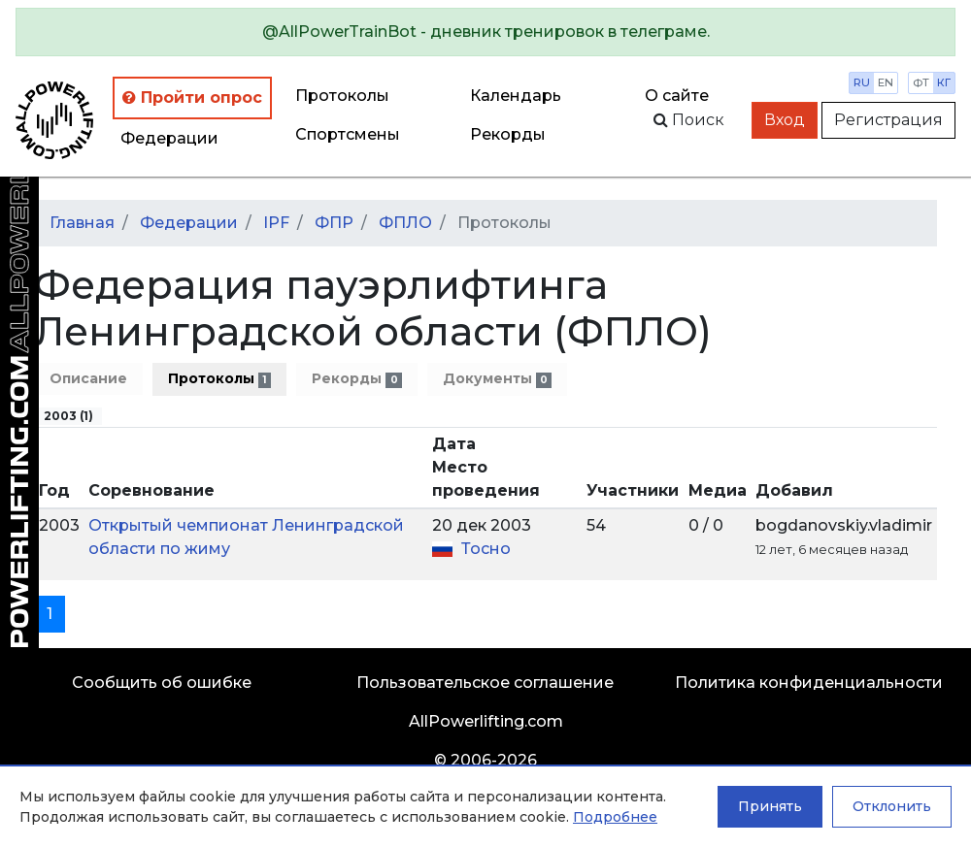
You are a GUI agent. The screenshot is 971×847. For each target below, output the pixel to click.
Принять (770, 806)
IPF (276, 222)
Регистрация (888, 120)
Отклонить (892, 806)
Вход (784, 120)
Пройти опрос (192, 97)
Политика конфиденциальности (809, 682)
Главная (82, 222)
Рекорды (356, 379)
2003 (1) (68, 415)
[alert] (485, 32)
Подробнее (615, 817)
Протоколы (342, 95)
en (885, 82)
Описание (88, 378)
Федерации (169, 138)
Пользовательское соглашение (485, 682)
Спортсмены (347, 134)
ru (862, 82)
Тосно (486, 548)
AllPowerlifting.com (486, 721)
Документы (497, 379)
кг (944, 82)
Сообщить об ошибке (161, 682)
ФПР (334, 222)
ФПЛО (405, 222)
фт (921, 82)
